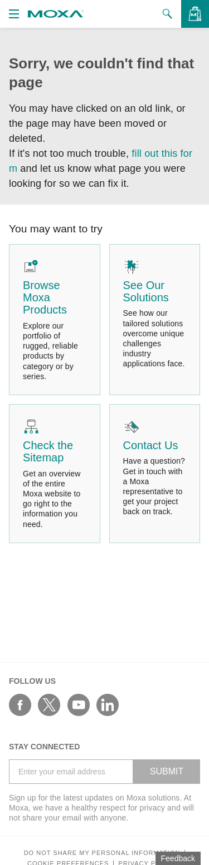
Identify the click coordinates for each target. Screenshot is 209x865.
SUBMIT (166, 771)
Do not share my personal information (102, 853)
